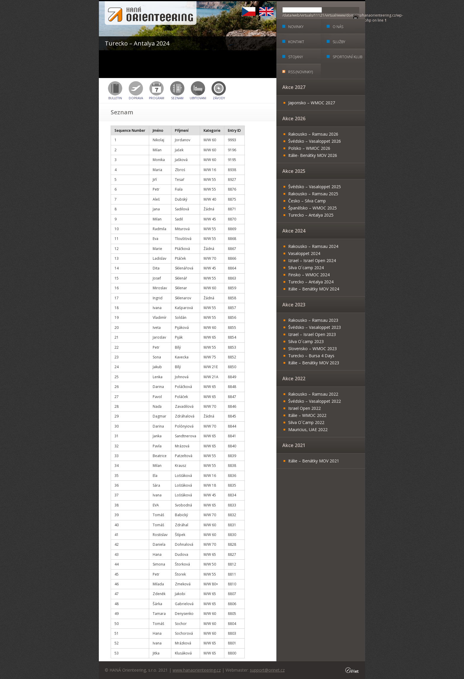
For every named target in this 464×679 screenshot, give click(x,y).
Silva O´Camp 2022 (306, 422)
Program (156, 98)
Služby (339, 41)
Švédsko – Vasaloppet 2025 (314, 186)
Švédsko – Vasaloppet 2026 (314, 141)
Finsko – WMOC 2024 (309, 274)
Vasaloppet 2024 (304, 253)
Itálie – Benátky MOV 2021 (313, 461)
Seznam (177, 98)
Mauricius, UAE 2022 (308, 429)
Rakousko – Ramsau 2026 (313, 134)
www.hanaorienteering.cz (197, 670)
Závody (219, 98)
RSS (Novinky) (300, 71)
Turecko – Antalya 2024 (311, 282)
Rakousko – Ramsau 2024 (313, 246)
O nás (338, 26)
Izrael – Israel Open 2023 (312, 334)
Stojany (295, 56)
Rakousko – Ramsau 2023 (313, 320)
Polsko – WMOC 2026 (309, 148)
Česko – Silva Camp (307, 201)
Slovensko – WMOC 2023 (312, 348)
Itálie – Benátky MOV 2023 (313, 363)
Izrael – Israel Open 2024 (312, 260)
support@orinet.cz (267, 670)
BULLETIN (115, 98)
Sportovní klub (347, 56)
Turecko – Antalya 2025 (311, 215)
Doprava (136, 98)
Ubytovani (198, 98)
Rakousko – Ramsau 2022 (313, 394)
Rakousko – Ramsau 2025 (313, 193)
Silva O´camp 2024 (306, 267)
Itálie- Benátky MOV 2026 (312, 155)
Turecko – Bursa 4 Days (311, 355)
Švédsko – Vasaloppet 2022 (314, 401)
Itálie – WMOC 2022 (307, 415)
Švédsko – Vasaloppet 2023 (314, 327)
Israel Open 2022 (304, 408)
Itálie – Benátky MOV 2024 (313, 289)
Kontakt (296, 41)
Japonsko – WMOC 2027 (311, 102)
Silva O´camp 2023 (306, 341)
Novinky (296, 26)
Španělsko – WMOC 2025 (312, 208)
